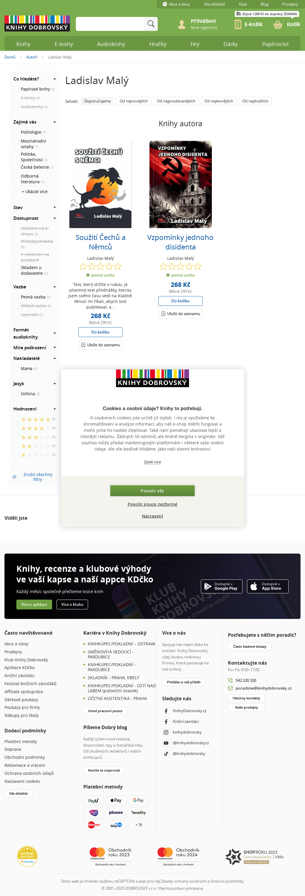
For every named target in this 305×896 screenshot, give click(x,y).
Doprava (12, 749)
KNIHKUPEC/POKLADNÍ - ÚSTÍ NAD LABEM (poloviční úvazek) (122, 688)
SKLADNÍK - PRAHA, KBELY (113, 677)
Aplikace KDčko (19, 667)
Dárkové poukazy (21, 699)
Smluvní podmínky (226, 881)
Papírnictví (275, 44)
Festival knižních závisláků (30, 683)
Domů (9, 57)
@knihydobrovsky (183, 754)
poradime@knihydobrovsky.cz (264, 688)
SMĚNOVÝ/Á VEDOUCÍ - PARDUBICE (111, 655)
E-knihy (64, 44)
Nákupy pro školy (21, 715)
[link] (204, 27)
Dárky (230, 44)
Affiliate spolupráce (23, 691)
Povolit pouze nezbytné (152, 504)
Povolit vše (152, 491)
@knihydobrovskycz (185, 743)
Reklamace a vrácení (24, 765)
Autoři (31, 57)
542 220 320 (246, 680)
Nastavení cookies (22, 781)
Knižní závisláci (19, 675)
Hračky (157, 44)
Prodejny (13, 652)
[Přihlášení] (100, 344)
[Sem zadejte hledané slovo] (110, 24)
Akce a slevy (16, 644)
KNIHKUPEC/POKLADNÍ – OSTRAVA (121, 644)
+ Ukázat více (35, 191)
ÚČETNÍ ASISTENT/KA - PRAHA (117, 698)
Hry (195, 44)
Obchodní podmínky (24, 757)
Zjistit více (152, 461)
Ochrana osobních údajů (29, 773)
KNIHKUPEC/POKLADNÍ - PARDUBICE (112, 667)
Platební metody (20, 741)
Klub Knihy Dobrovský (26, 660)
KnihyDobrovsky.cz (184, 711)
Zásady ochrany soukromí (184, 881)
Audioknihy (111, 44)
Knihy (23, 44)
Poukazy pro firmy (22, 707)
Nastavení (152, 516)
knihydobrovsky (182, 732)
